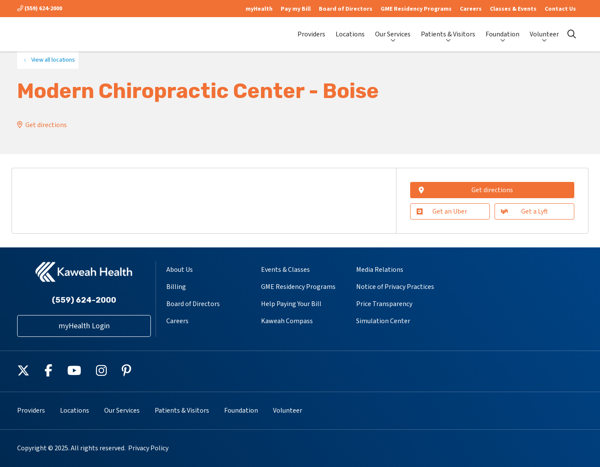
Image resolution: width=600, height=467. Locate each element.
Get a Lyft (524, 211)
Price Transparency (384, 304)
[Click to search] (571, 34)
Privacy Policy (148, 448)
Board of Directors (345, 9)
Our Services (393, 30)
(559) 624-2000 (39, 8)
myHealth (259, 9)
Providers (311, 30)
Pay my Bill (296, 9)
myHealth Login (84, 326)
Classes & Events (513, 9)
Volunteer (544, 30)
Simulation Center (383, 321)
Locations (350, 30)
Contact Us (560, 9)
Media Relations (379, 269)
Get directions (46, 125)
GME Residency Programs (416, 9)
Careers (471, 9)
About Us (179, 269)
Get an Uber (442, 211)
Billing (176, 287)
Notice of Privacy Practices (395, 287)
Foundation (502, 30)
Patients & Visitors (448, 30)
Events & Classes (285, 269)
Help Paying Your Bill (291, 304)
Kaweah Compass (287, 321)
